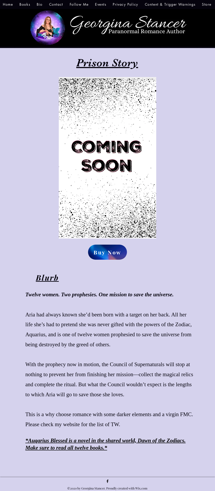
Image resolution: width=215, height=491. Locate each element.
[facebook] (107, 481)
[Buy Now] (107, 252)
